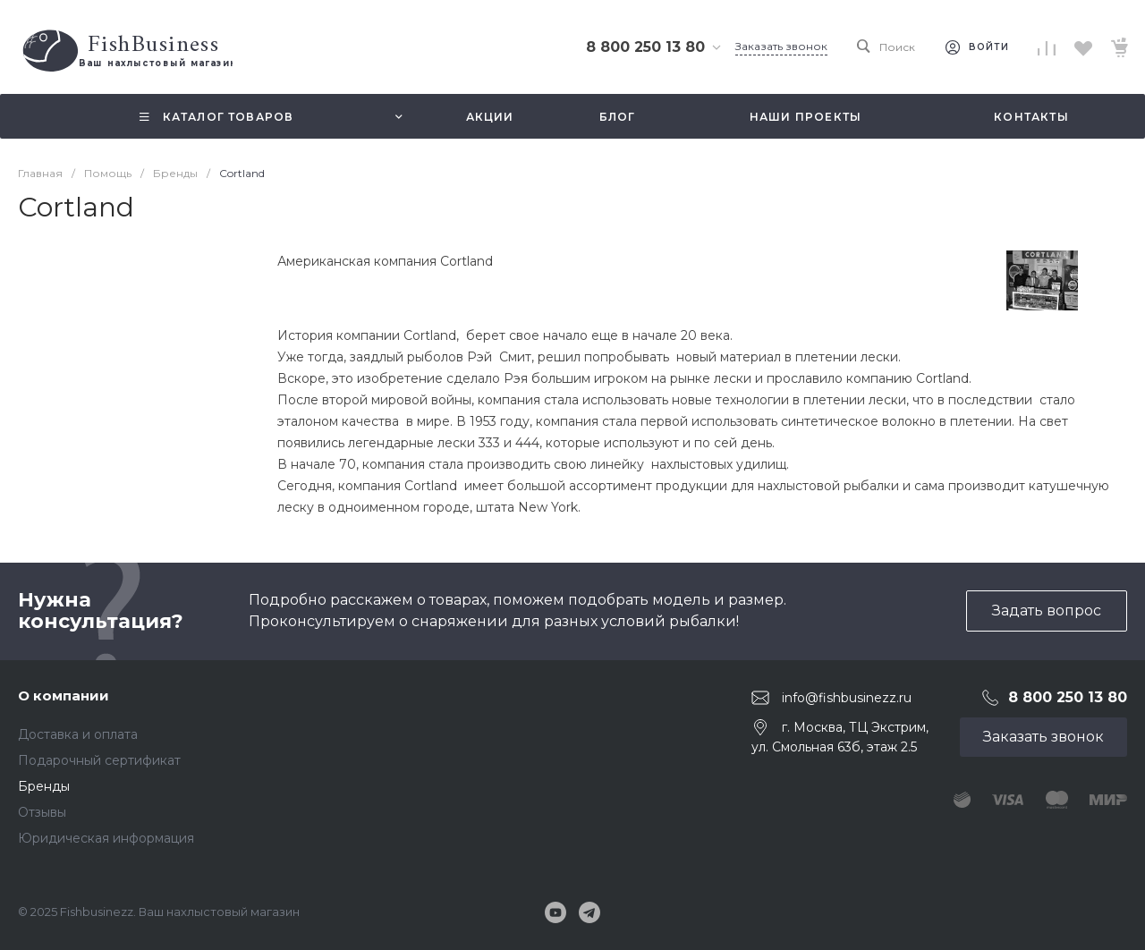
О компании (63, 695)
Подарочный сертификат (99, 760)
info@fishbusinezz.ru (847, 697)
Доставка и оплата (78, 734)
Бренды (44, 786)
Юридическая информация (106, 838)
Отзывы (42, 812)
